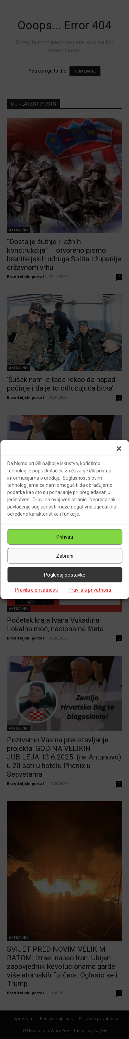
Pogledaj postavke (64, 575)
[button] (118, 448)
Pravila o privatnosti (36, 590)
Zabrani (64, 556)
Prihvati (64, 537)
